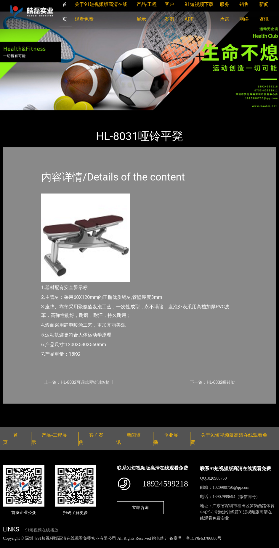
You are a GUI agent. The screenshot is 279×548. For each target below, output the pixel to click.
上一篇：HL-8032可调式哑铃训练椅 (77, 382)
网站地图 (9, 544)
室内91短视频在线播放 (81, 114)
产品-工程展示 (38, 114)
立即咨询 (140, 507)
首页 (13, 114)
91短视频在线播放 (41, 530)
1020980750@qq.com (230, 487)
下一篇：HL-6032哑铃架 (212, 382)
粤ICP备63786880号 (204, 538)
